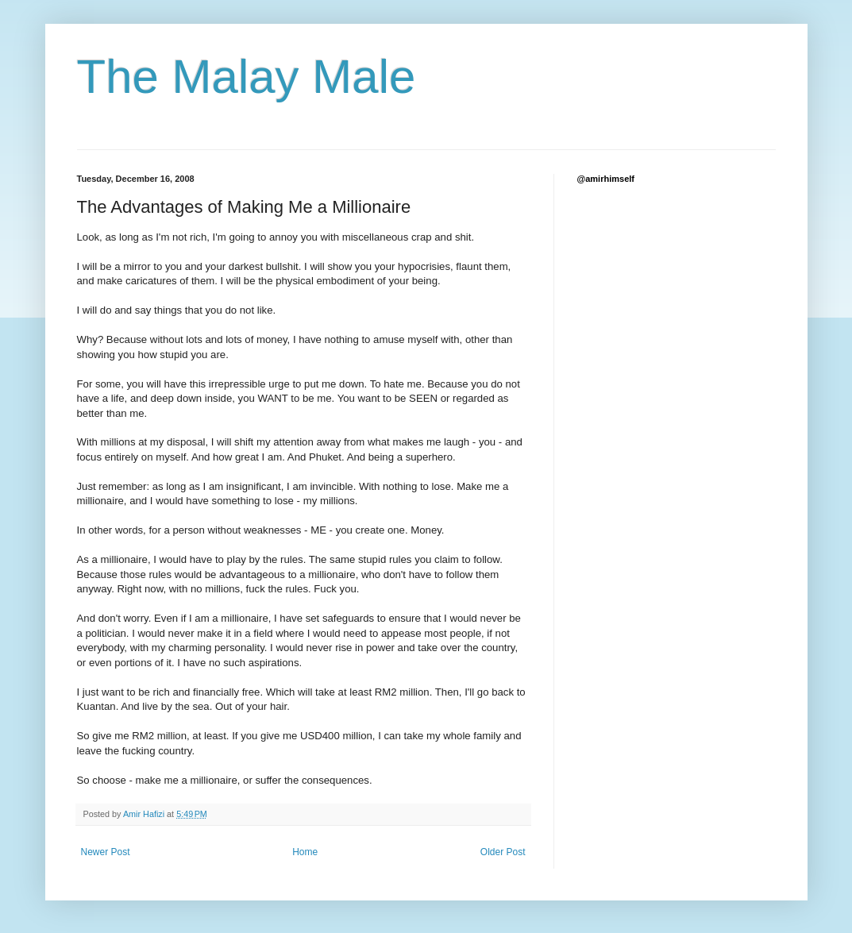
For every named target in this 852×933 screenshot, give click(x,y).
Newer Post (105, 852)
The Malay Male (246, 76)
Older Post (503, 852)
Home (305, 852)
